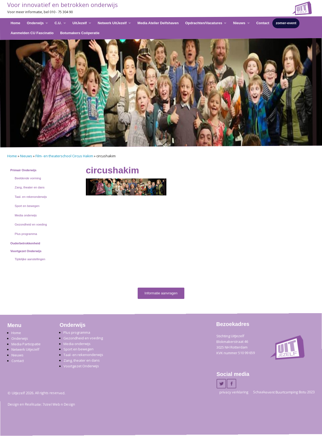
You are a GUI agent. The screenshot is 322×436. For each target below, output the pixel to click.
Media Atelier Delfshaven (157, 23)
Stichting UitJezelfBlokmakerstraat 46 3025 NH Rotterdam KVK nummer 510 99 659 (235, 344)
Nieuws (239, 23)
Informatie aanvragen (161, 293)
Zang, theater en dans (30, 187)
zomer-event (286, 23)
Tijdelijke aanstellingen (30, 259)
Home (15, 23)
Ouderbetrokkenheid (25, 243)
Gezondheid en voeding (31, 224)
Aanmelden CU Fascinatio (31, 33)
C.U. (57, 23)
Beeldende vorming (28, 178)
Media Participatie (26, 343)
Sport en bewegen (27, 206)
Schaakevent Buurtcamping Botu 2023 (283, 392)
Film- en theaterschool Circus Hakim (64, 155)
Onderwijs (35, 23)
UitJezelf (79, 23)
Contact (262, 23)
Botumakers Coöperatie (80, 33)
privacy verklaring (233, 392)
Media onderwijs (26, 215)
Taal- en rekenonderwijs (31, 196)
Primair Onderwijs (23, 170)
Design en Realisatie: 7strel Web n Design (41, 404)
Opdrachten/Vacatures (203, 23)
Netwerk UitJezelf (112, 23)
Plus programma (26, 233)
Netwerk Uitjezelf (25, 349)
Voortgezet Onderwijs (26, 251)
